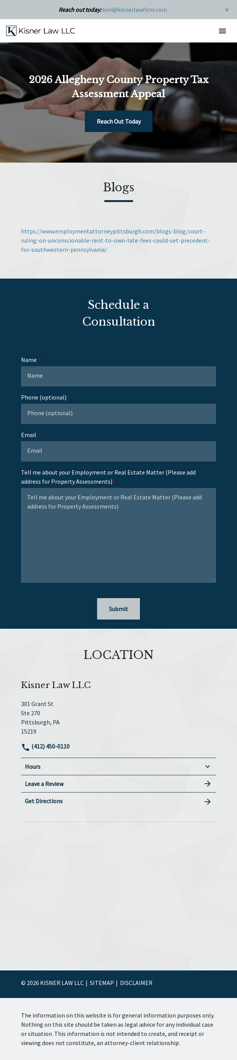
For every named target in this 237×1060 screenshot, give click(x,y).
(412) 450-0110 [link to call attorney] (45, 746)
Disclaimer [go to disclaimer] (136, 983)
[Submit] (118, 609)
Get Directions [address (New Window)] (118, 801)
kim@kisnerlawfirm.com (134, 9)
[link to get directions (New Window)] (118, 716)
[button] (222, 30)
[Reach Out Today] (119, 121)
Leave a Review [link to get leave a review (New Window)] (118, 783)
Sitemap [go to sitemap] (102, 983)
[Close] (227, 9)
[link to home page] (40, 30)
